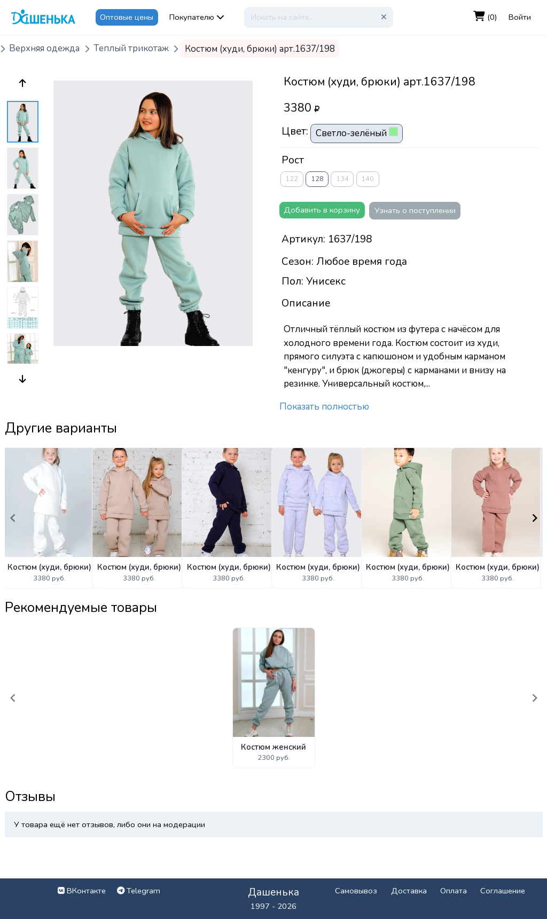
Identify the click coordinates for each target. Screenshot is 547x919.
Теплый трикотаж (131, 49)
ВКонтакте (82, 890)
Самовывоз (356, 890)
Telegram (138, 890)
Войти (520, 17)
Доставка (409, 890)
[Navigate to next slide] (535, 518)
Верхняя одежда (44, 49)
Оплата (453, 890)
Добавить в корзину (322, 210)
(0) (485, 16)
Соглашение (502, 890)
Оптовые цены (126, 17)
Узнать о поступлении (415, 210)
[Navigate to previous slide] (13, 518)
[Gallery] (274, 518)
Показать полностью (324, 406)
